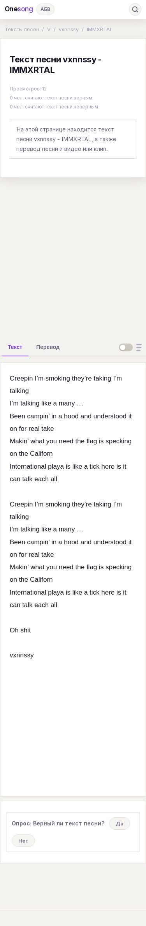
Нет (23, 840)
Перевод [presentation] (48, 347)
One (19, 9)
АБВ (45, 9)
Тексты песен (22, 29)
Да (119, 823)
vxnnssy (69, 29)
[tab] (15, 347)
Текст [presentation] (15, 347)
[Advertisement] (73, 257)
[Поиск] (135, 9)
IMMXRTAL (100, 29)
